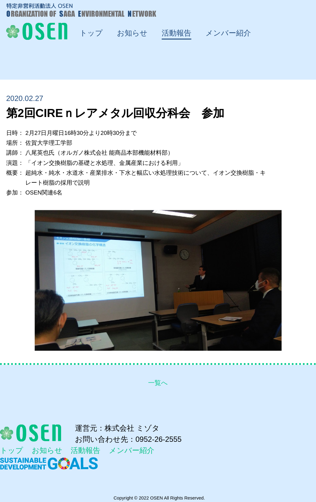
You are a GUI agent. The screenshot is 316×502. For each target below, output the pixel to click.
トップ (11, 450)
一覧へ (158, 383)
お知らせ (47, 450)
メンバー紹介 (131, 450)
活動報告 (85, 450)
